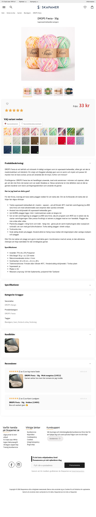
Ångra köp (31, 462)
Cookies (30, 457)
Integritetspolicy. (77, 489)
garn (54, 189)
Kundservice (31, 450)
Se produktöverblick (12, 124)
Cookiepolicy (32, 455)
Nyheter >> (23, 2)
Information (90, 2)
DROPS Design (10, 322)
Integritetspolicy (33, 460)
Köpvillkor (31, 452)
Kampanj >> (34, 2)
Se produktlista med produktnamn (32, 124)
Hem (2, 13)
